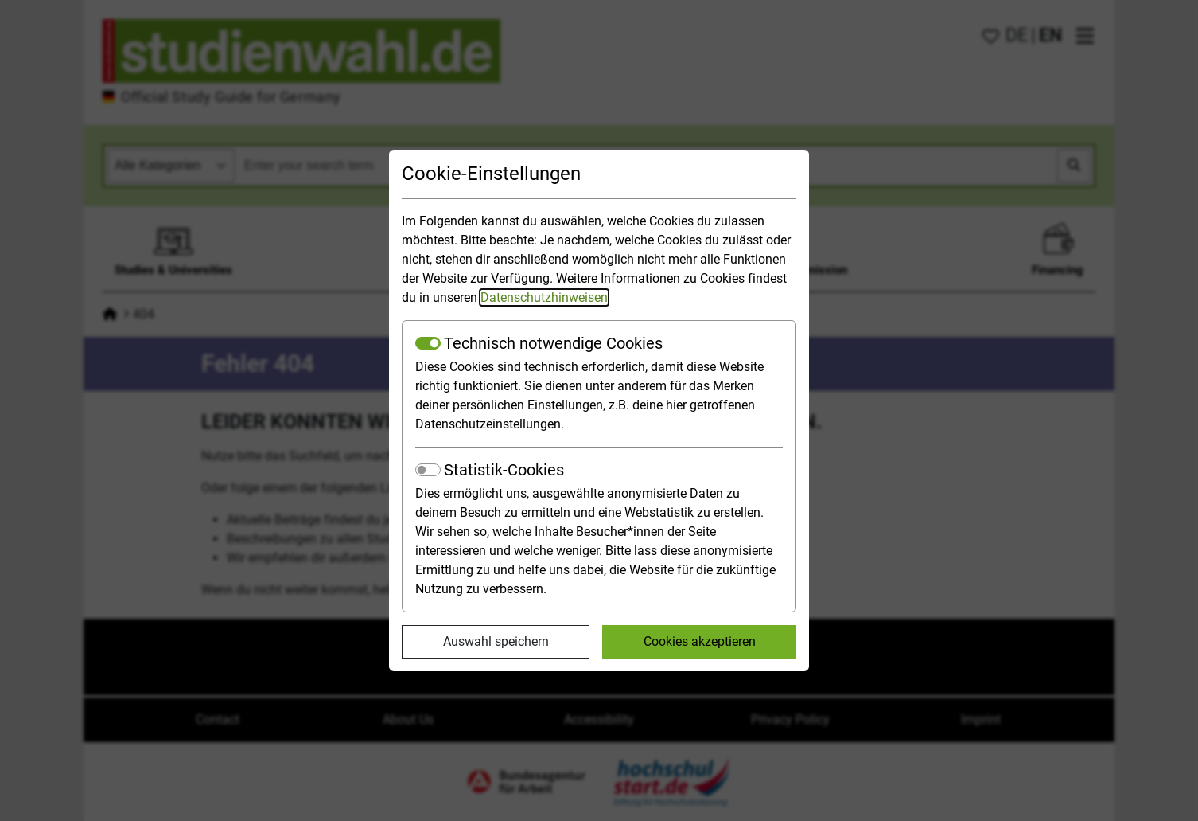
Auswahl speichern (496, 641)
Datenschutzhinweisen (544, 297)
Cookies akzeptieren (700, 641)
